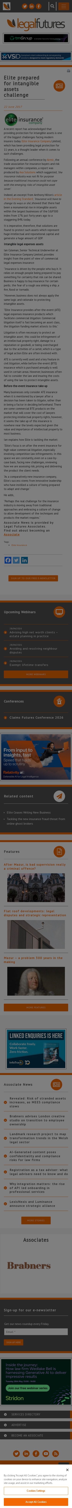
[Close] (67, 1473)
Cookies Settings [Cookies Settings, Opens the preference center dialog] (36, 1494)
